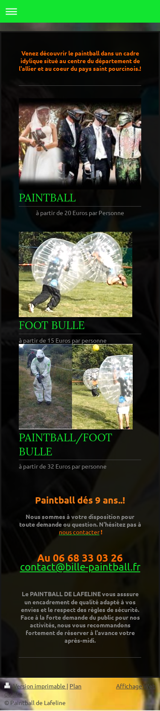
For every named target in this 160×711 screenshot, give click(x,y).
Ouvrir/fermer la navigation (80, 11)
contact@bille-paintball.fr (80, 566)
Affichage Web (136, 686)
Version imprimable (35, 686)
